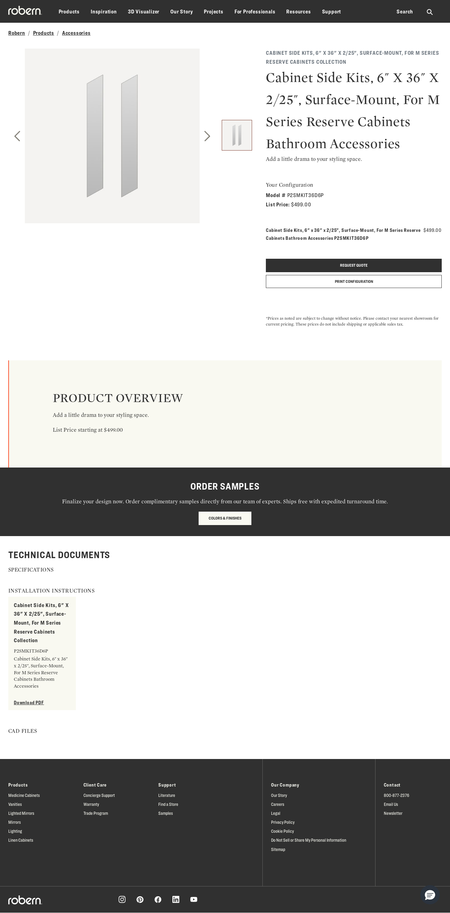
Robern (16, 33)
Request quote (354, 265)
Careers (277, 804)
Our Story (181, 11)
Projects (213, 11)
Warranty (91, 804)
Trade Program (95, 813)
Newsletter (393, 813)
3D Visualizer (143, 11)
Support (331, 11)
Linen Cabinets (20, 840)
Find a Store (168, 804)
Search (405, 11)
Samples (165, 813)
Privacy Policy (282, 822)
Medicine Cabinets (24, 795)
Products (69, 11)
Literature (166, 795)
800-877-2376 (396, 795)
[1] (237, 135)
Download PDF (29, 702)
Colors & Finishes (225, 518)
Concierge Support (99, 795)
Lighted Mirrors (21, 813)
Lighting (15, 831)
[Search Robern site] (430, 11)
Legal (275, 813)
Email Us (391, 804)
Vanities (15, 804)
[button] (430, 894)
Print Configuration (354, 281)
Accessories (76, 33)
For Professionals (255, 11)
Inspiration (104, 11)
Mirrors (14, 822)
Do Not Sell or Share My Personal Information (308, 840)
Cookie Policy (282, 831)
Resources (298, 11)
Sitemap (278, 849)
